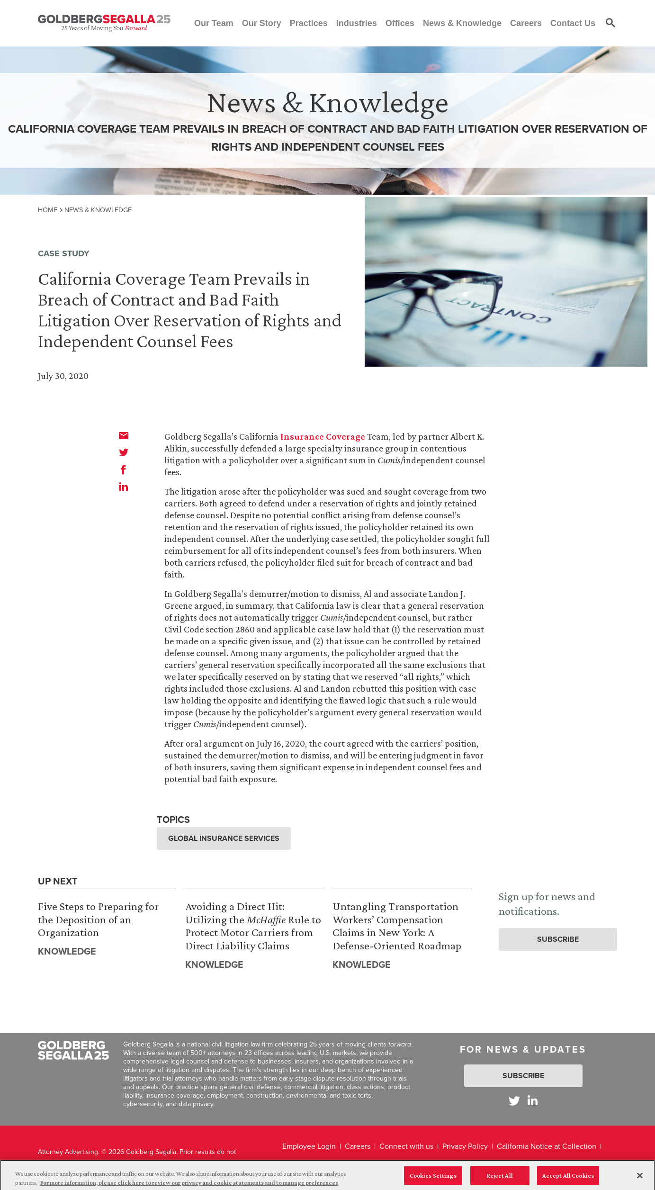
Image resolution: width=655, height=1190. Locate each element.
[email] (123, 435)
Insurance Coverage (322, 436)
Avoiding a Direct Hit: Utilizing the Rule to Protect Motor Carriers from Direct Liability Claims (253, 926)
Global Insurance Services (223, 838)
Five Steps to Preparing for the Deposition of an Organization (98, 919)
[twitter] (123, 452)
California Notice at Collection (546, 1146)
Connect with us (406, 1146)
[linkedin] (123, 486)
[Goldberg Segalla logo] (104, 23)
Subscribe (558, 939)
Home (47, 210)
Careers (357, 1146)
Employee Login (309, 1146)
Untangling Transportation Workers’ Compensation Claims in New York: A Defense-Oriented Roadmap (396, 926)
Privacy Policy (465, 1146)
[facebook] (123, 469)
